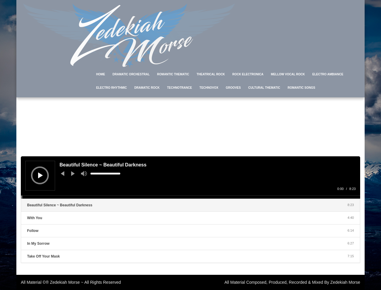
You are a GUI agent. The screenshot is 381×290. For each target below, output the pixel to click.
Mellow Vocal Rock (288, 74)
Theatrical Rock (210, 74)
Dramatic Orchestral (131, 74)
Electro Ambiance (327, 74)
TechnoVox (208, 87)
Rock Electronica (247, 74)
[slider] (105, 174)
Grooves (233, 87)
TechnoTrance (179, 87)
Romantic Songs (301, 87)
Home (100, 74)
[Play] (40, 175)
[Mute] (84, 173)
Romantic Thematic (173, 74)
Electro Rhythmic (111, 87)
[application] (190, 177)
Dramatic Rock (147, 87)
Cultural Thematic (264, 87)
